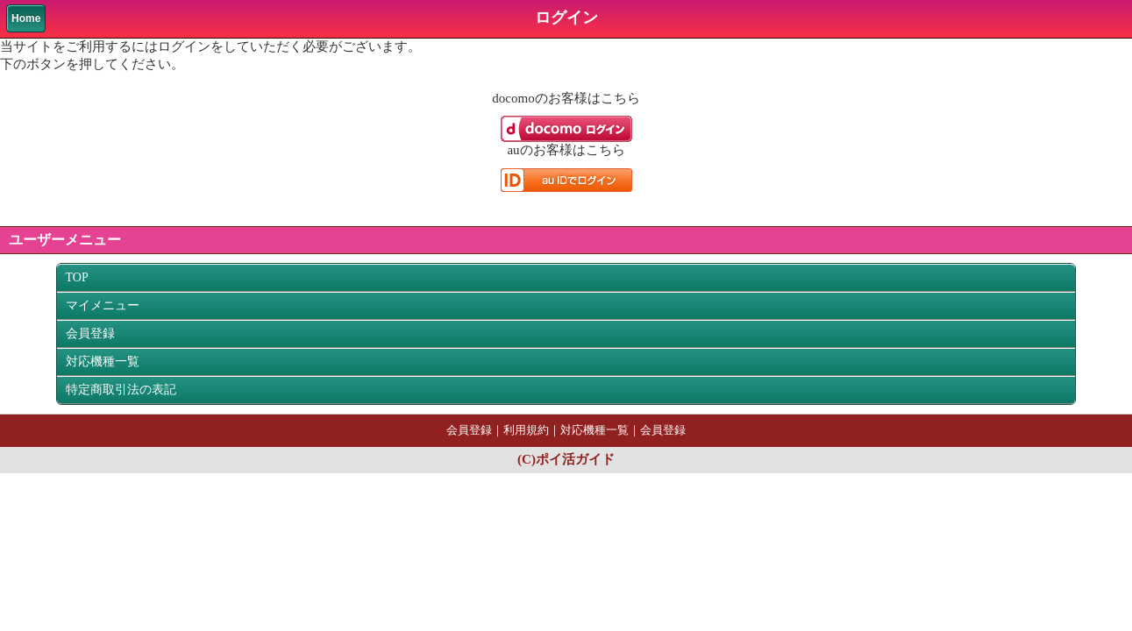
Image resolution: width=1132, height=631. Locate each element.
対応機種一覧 (102, 361)
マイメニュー (102, 305)
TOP (77, 277)
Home (25, 18)
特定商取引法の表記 (121, 389)
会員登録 (90, 333)
